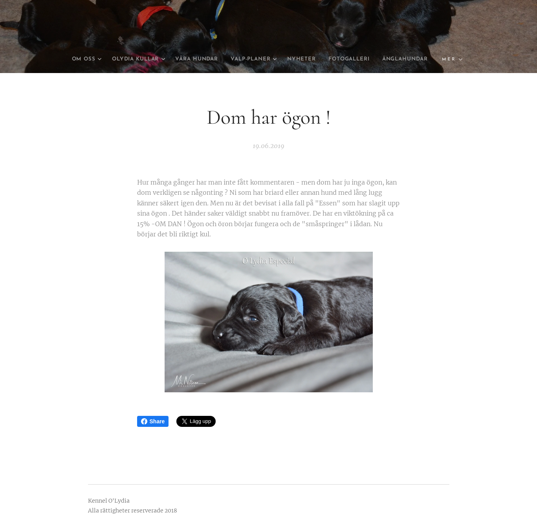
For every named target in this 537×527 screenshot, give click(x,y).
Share (153, 421)
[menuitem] (100, 59)
